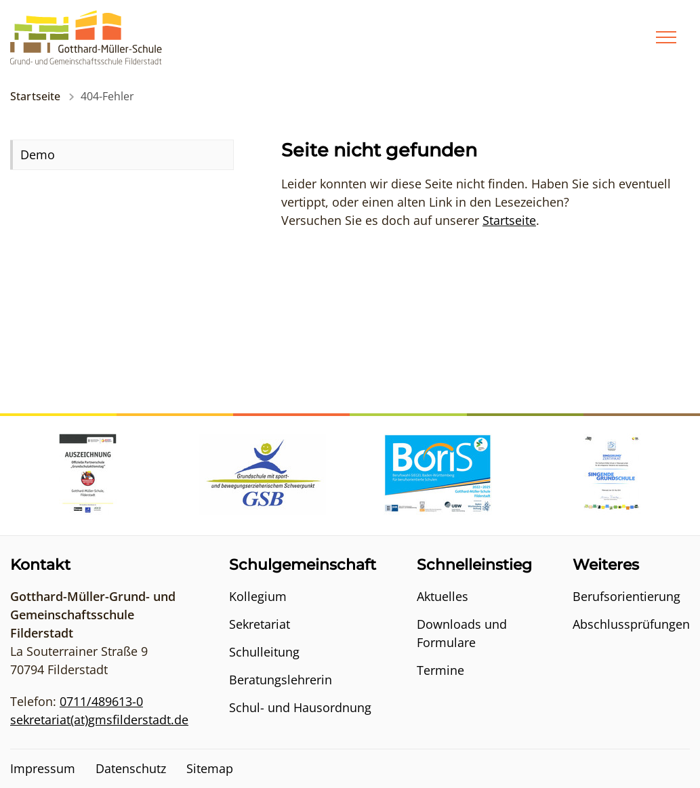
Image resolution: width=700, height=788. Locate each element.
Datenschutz (131, 768)
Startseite (35, 96)
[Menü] (666, 37)
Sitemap (209, 768)
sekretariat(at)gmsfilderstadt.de (99, 719)
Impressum (42, 768)
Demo (37, 154)
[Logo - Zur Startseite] (86, 36)
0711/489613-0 (101, 701)
